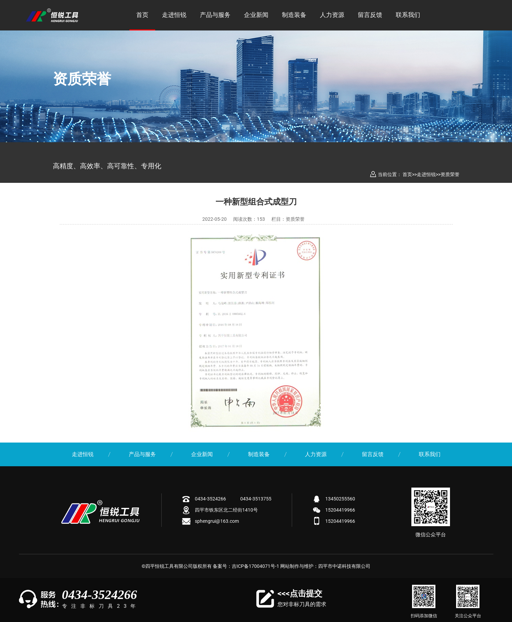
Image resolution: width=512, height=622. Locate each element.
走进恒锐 (174, 14)
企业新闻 (256, 14)
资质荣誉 (450, 174)
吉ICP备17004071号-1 (255, 566)
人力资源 (332, 14)
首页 (142, 14)
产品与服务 (215, 14)
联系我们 (408, 14)
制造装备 (294, 14)
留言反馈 (370, 14)
